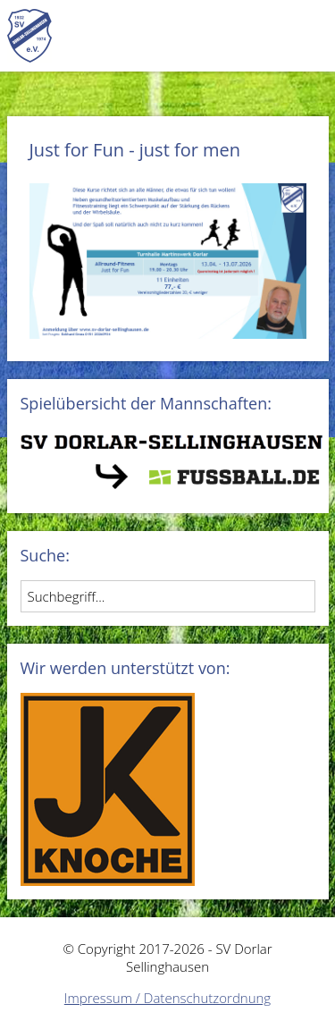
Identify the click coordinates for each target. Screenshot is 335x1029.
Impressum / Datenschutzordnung (167, 998)
